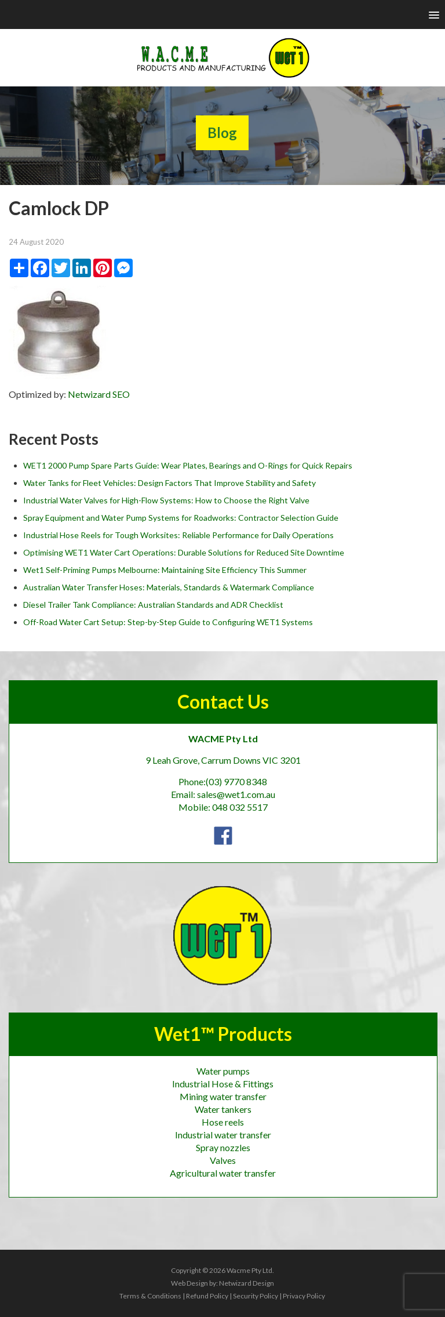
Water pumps (223, 1070)
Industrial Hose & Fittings (222, 1083)
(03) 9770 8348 (236, 781)
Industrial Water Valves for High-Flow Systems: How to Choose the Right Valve (166, 500)
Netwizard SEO (99, 394)
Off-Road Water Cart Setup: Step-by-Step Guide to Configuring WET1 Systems (168, 622)
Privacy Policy (304, 1295)
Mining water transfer (223, 1096)
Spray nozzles (223, 1147)
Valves (223, 1160)
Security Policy (255, 1295)
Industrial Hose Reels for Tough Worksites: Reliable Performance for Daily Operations (178, 535)
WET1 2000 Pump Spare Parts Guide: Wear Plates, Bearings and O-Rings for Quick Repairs (187, 465)
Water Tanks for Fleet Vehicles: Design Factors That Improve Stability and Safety (169, 483)
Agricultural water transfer (223, 1172)
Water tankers (223, 1109)
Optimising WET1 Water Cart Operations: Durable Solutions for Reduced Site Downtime (183, 552)
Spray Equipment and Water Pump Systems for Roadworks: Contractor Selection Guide (180, 518)
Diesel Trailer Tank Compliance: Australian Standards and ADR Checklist (153, 604)
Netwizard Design (246, 1283)
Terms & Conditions (150, 1295)
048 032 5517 (240, 806)
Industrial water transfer (223, 1134)
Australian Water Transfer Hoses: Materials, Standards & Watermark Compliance (168, 587)
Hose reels (223, 1121)
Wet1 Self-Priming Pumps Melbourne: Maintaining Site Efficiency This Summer (165, 570)
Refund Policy (207, 1295)
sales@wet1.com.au (236, 794)
